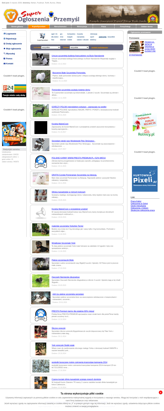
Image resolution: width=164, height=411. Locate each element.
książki (70, 37)
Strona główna (17, 26)
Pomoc (9, 59)
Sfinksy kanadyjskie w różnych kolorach (69, 192)
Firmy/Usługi (125, 26)
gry (61, 34)
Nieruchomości (60, 26)
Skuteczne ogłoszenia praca (143, 210)
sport (92, 37)
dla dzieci (54, 37)
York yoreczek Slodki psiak (63, 345)
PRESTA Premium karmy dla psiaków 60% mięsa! (73, 311)
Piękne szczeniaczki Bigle (63, 260)
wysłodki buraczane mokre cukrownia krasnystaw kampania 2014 (79, 362)
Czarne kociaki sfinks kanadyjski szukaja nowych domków (76, 379)
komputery (71, 34)
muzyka (80, 34)
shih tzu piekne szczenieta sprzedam (68, 294)
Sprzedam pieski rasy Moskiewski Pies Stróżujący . (73, 141)
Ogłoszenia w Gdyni (139, 203)
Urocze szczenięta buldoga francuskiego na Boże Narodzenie (78, 56)
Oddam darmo (147, 26)
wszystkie (111, 37)
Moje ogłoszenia (13, 49)
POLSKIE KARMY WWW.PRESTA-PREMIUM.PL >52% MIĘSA (79, 158)
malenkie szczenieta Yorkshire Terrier (67, 226)
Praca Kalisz (136, 201)
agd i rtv (54, 34)
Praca (103, 26)
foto (52, 40)
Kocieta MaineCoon (60, 124)
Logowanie (11, 34)
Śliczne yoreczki (59, 328)
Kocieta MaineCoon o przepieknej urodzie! (70, 209)
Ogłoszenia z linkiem (139, 208)
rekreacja (93, 34)
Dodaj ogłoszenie (14, 44)
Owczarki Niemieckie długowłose (66, 277)
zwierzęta (102, 37)
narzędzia (80, 37)
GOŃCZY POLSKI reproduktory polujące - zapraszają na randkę (79, 107)
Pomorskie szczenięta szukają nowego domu (71, 90)
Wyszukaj (10, 54)
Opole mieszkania (138, 206)
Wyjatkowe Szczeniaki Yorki (63, 243)
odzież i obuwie (83, 40)
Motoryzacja (82, 26)
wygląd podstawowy (99, 47)
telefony (93, 40)
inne (61, 37)
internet (63, 40)
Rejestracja (11, 39)
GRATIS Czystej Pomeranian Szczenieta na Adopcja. (74, 175)
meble (69, 40)
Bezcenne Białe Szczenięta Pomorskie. (69, 73)
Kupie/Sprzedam (38, 26)
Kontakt (9, 64)
